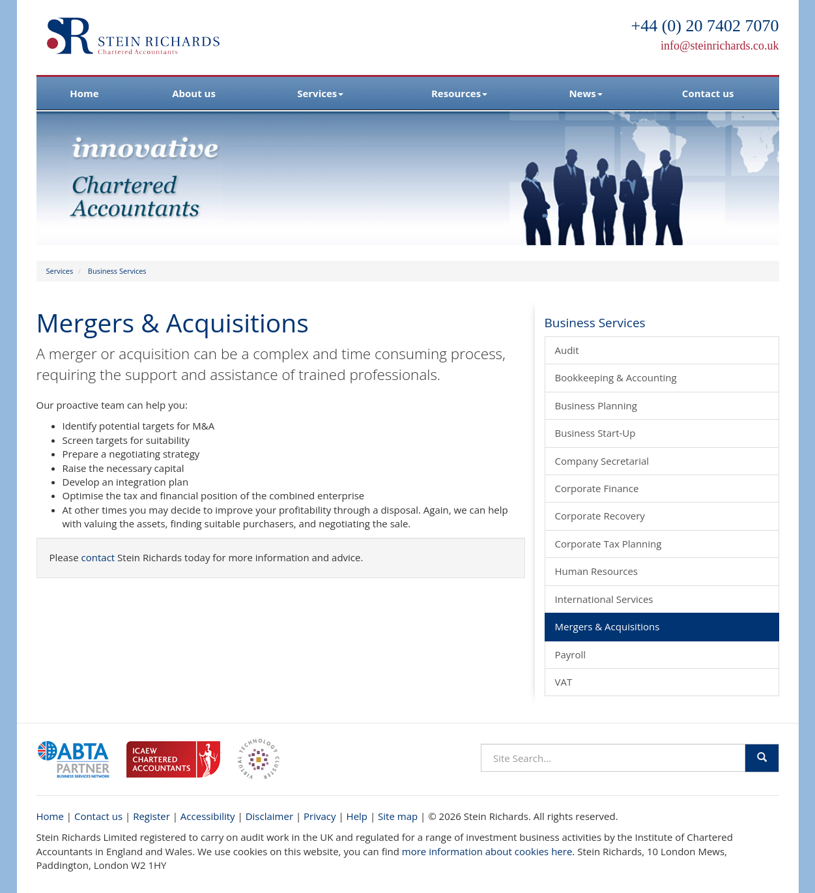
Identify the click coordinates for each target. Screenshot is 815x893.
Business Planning (596, 405)
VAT (564, 681)
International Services (604, 599)
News (585, 93)
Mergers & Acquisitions (607, 626)
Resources (459, 93)
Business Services (117, 271)
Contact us (708, 93)
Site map (398, 816)
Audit (567, 350)
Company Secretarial (602, 460)
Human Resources (596, 571)
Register (151, 816)
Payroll (570, 654)
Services (320, 93)
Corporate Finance (597, 488)
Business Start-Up (595, 432)
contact (98, 557)
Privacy (320, 816)
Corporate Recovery (600, 515)
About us (194, 93)
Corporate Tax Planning (608, 543)
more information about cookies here (487, 851)
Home (84, 93)
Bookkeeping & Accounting (616, 377)
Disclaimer (269, 816)
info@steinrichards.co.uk (720, 45)
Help (357, 816)
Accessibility (207, 816)
